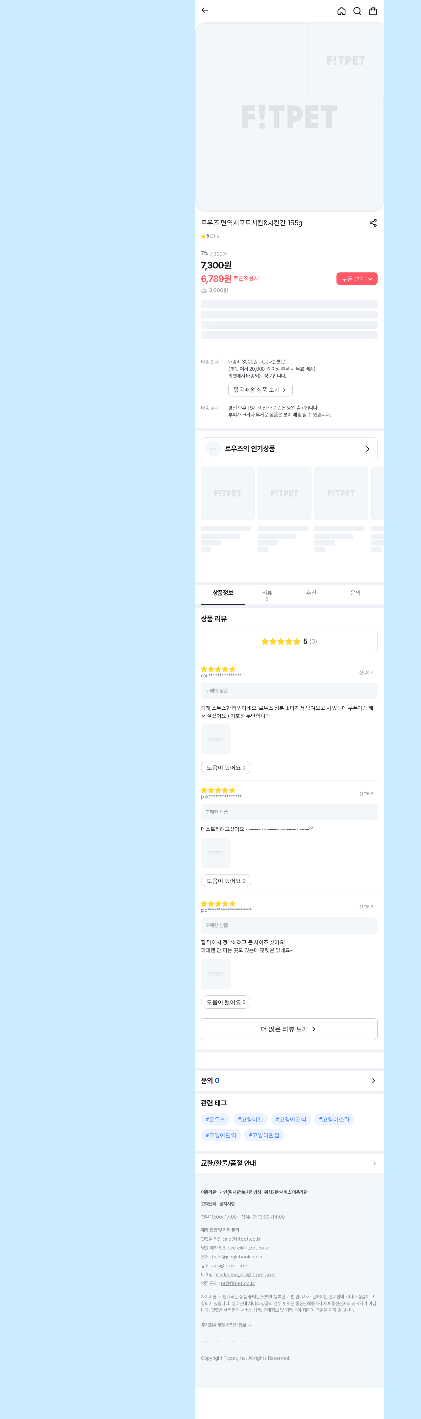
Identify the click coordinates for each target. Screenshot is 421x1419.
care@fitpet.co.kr (249, 1248)
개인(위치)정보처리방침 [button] (240, 1192)
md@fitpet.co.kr (243, 1239)
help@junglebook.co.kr (237, 1256)
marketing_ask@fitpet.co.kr (246, 1274)
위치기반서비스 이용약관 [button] (286, 1192)
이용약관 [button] (208, 1192)
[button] (205, 11)
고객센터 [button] (208, 1203)
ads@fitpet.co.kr (230, 1265)
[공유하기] (373, 223)
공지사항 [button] (227, 1203)
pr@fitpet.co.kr (238, 1283)
